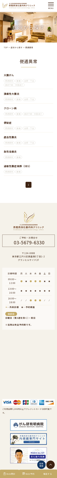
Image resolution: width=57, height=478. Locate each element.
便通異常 (9, 80)
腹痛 (19, 80)
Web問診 (9, 473)
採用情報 (41, 464)
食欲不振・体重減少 (14, 85)
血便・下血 (29, 80)
